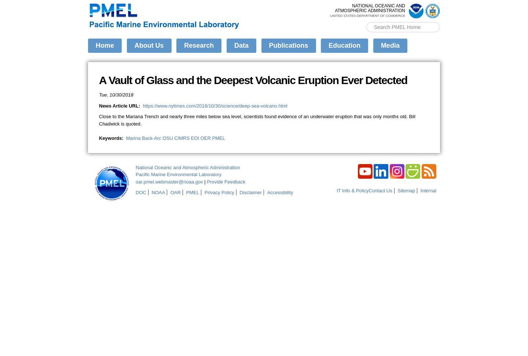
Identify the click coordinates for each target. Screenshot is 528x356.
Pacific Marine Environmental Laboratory (178, 174)
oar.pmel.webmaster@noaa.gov (169, 182)
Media (390, 45)
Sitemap (406, 190)
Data (241, 45)
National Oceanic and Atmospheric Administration (188, 167)
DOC (141, 192)
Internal (428, 190)
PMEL (218, 138)
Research (199, 45)
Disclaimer (250, 192)
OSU (167, 138)
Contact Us (380, 190)
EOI (195, 138)
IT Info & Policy (352, 190)
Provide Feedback (226, 182)
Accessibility (280, 192)
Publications (288, 45)
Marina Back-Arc (143, 138)
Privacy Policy (219, 192)
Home (105, 45)
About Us (149, 45)
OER (206, 138)
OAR (175, 192)
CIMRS (182, 138)
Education (344, 45)
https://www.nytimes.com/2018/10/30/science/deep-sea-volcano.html (215, 106)
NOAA (158, 192)
